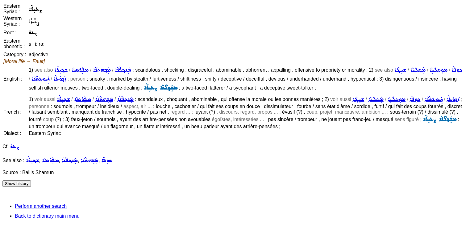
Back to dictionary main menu (47, 216)
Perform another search (41, 206)
